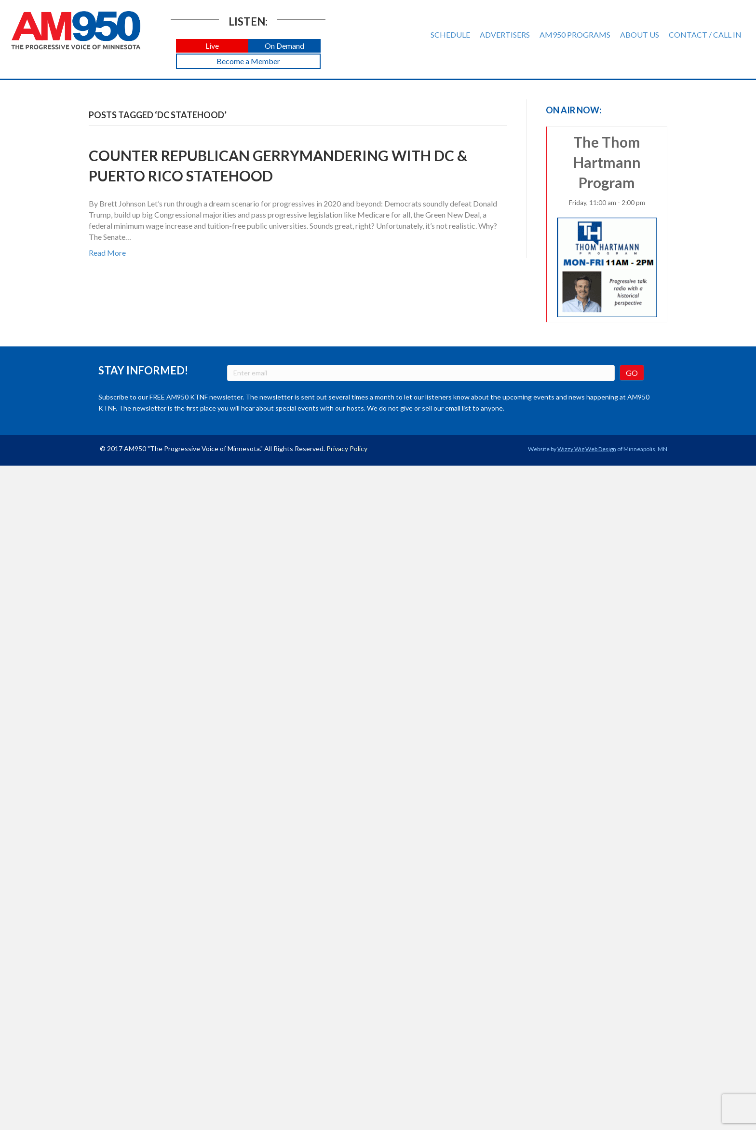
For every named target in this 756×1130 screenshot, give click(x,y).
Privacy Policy (346, 448)
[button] (212, 46)
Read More (107, 252)
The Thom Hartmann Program (607, 225)
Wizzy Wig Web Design (586, 449)
